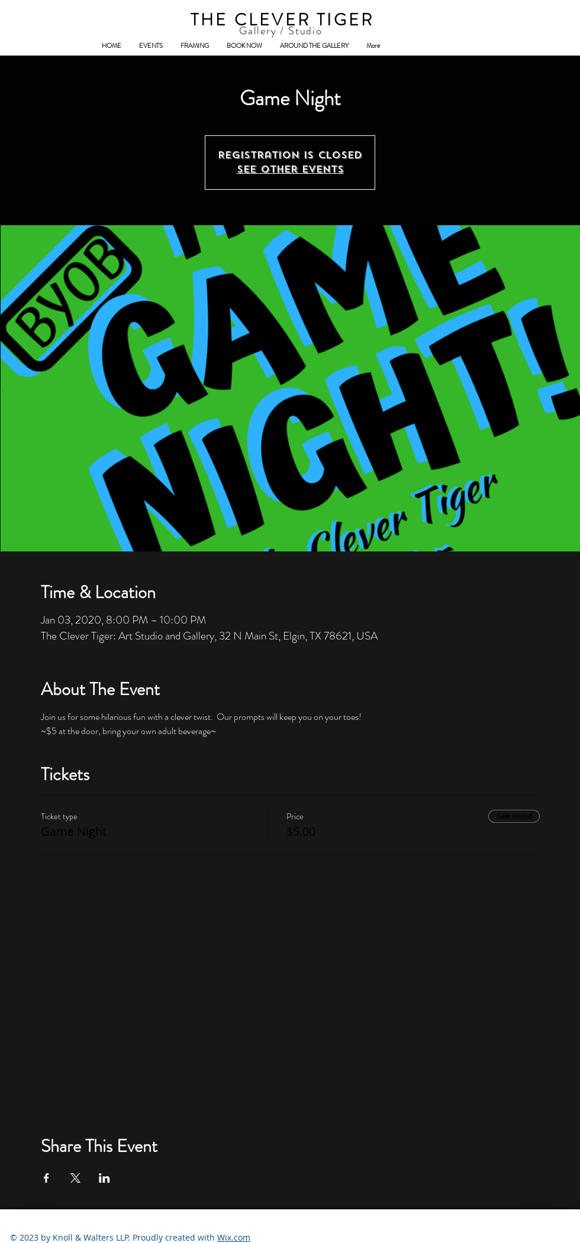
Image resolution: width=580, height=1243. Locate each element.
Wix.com (233, 1237)
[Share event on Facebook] (46, 1178)
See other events (290, 169)
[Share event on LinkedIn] (104, 1178)
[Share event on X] (75, 1178)
